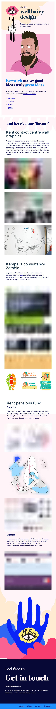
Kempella (19, 275)
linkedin (10, 105)
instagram (11, 98)
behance (11, 101)
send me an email (29, 94)
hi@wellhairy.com (14, 686)
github (10, 108)
